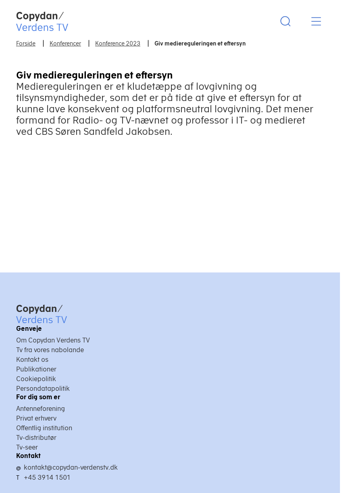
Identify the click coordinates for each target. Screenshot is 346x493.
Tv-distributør (36, 437)
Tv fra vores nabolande (50, 349)
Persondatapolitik (43, 388)
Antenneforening (40, 408)
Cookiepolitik (36, 378)
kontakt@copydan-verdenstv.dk (71, 467)
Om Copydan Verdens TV (53, 340)
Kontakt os (32, 359)
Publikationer (36, 369)
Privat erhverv (36, 418)
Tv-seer (27, 447)
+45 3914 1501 (47, 477)
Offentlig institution (44, 427)
